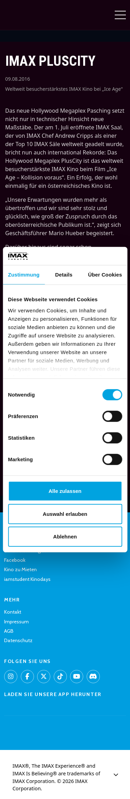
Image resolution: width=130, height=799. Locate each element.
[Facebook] (27, 676)
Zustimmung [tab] (24, 275)
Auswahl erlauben (65, 514)
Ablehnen (65, 537)
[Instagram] (10, 676)
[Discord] (93, 676)
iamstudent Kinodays (27, 579)
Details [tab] (63, 275)
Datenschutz (18, 640)
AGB (9, 631)
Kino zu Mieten (20, 569)
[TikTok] (60, 676)
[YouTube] (76, 676)
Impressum (16, 621)
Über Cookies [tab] (105, 275)
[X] (43, 676)
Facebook (14, 560)
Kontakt (12, 612)
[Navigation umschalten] (120, 15)
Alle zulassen (65, 491)
